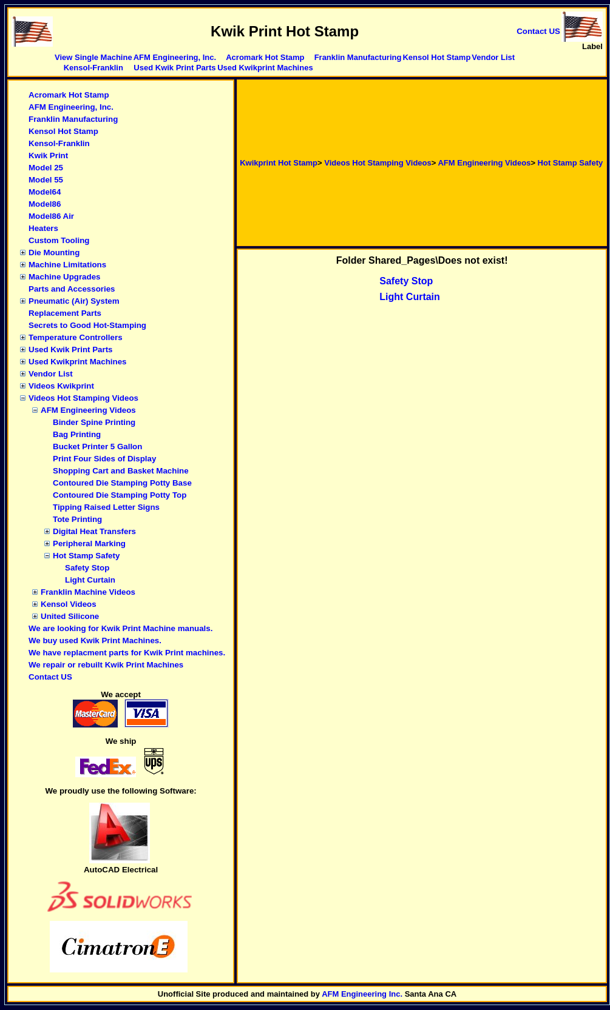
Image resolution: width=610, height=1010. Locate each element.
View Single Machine (93, 57)
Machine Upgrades (65, 276)
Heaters (43, 228)
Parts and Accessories (72, 288)
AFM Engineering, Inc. (175, 57)
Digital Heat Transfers (94, 531)
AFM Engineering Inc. (362, 993)
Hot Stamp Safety (86, 555)
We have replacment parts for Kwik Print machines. (127, 652)
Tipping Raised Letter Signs (106, 507)
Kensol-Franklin (93, 67)
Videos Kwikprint (61, 385)
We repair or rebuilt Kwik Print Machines (106, 664)
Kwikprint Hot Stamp (278, 162)
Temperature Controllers (76, 337)
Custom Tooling (59, 240)
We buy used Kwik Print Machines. (95, 640)
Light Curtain (90, 579)
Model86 (45, 204)
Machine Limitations (67, 264)
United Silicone (70, 616)
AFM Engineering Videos (88, 410)
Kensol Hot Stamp (436, 57)
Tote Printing (77, 519)
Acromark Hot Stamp (265, 57)
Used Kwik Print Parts (174, 67)
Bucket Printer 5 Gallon (97, 446)
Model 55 (46, 179)
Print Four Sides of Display (104, 458)
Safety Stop (87, 567)
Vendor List (493, 57)
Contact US (50, 676)
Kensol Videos (69, 604)
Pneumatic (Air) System (74, 301)
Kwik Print (48, 155)
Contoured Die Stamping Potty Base (122, 482)
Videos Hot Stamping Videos (83, 398)
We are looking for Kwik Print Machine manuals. (120, 628)
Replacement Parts (65, 313)
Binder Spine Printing (94, 422)
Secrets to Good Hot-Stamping (87, 325)
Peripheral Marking (89, 543)
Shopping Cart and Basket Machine (121, 470)
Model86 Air (51, 216)
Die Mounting (54, 252)
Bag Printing (77, 434)
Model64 (45, 191)
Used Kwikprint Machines (265, 67)
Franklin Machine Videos (88, 592)
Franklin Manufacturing (358, 57)
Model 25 (46, 167)
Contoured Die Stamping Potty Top (119, 495)
